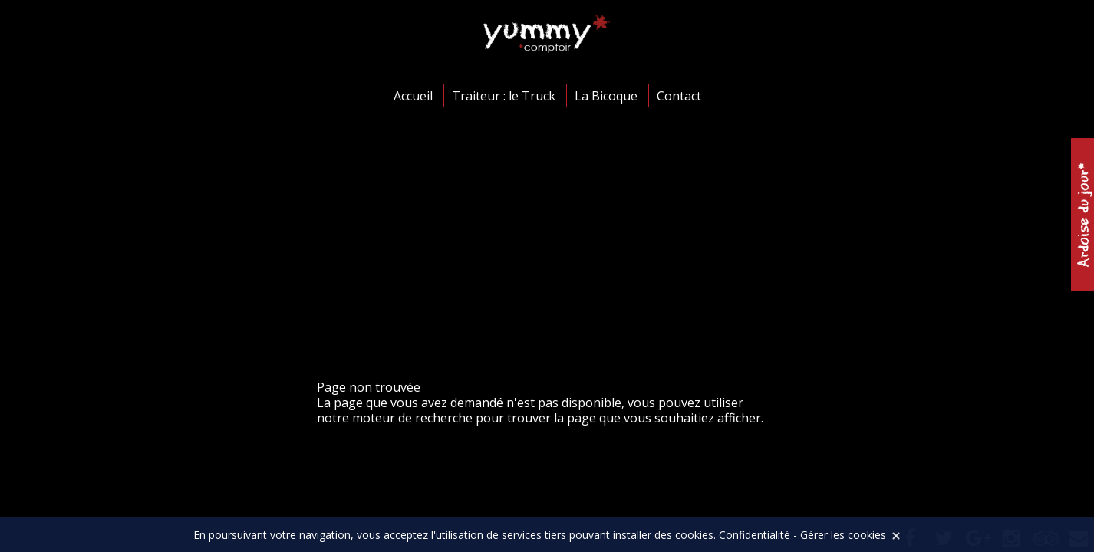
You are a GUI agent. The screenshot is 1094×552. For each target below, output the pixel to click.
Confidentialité (754, 534)
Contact (679, 95)
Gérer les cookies (843, 534)
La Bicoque (606, 95)
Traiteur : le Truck (503, 95)
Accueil (413, 95)
